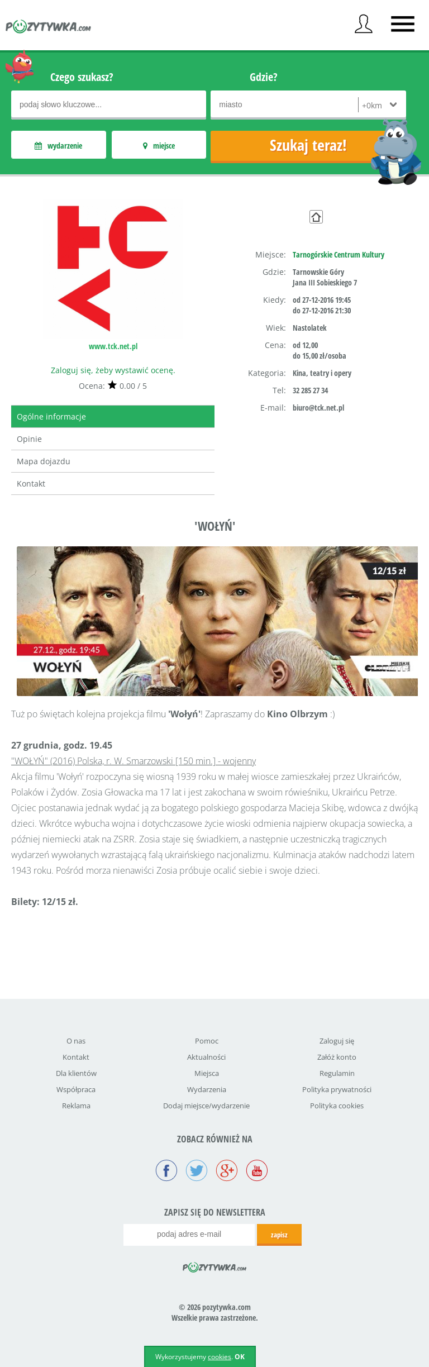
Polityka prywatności (336, 1089)
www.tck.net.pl (113, 346)
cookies (219, 1356)
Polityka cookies (337, 1106)
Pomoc (206, 1041)
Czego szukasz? (81, 76)
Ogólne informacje (51, 416)
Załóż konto (336, 1057)
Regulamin (337, 1073)
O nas (75, 1041)
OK (240, 1356)
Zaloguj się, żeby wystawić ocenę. (113, 370)
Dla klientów (76, 1073)
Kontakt (31, 483)
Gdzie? (264, 76)
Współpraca (76, 1089)
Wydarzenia (206, 1089)
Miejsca (206, 1073)
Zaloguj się (337, 1041)
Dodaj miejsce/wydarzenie (206, 1106)
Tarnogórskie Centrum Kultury (338, 254)
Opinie (29, 439)
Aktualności (206, 1057)
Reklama (76, 1106)
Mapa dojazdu (43, 461)
